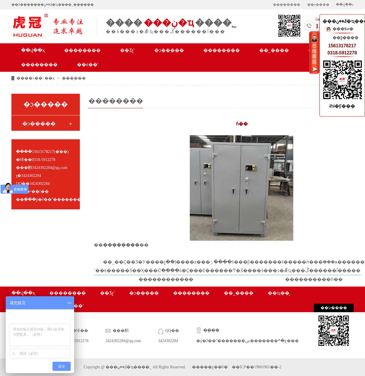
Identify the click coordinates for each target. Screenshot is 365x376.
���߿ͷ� (342, 29)
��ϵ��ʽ (87, 64)
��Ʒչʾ (127, 50)
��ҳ (50, 78)
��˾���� (274, 50)
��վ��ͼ (345, 5)
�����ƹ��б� (210, 367)
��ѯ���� (345, 38)
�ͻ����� (169, 50)
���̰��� (74, 78)
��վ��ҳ (33, 50)
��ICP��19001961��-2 (256, 367)
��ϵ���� (318, 5)
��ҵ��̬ (278, 293)
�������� (286, 5)
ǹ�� (337, 279)
